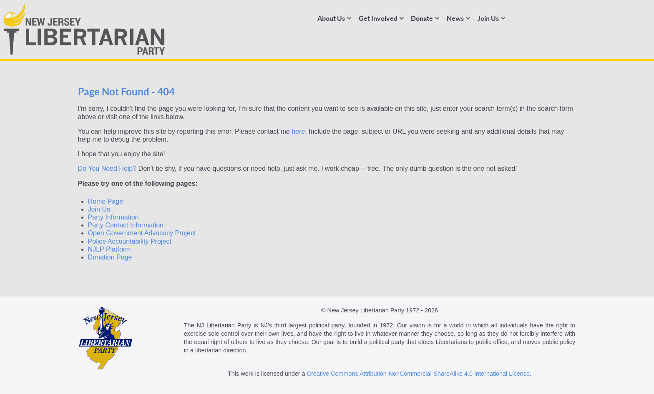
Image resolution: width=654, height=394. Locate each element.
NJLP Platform (109, 249)
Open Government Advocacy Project (142, 233)
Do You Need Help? (107, 168)
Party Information (113, 217)
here (298, 131)
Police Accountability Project (129, 241)
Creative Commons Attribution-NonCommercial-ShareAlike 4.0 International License (418, 373)
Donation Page (110, 257)
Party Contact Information (126, 225)
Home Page (105, 201)
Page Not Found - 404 (126, 91)
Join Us (99, 209)
